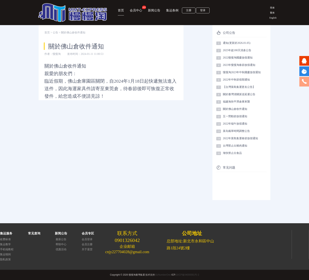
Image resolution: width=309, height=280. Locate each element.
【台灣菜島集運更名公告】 (239, 87)
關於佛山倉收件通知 (235, 109)
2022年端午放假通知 (235, 123)
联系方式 (127, 233)
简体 (272, 7)
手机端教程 (7, 249)
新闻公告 (154, 10)
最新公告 (61, 239)
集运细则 (5, 254)
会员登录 (87, 239)
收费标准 (5, 239)
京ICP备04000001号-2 (187, 274)
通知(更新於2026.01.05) (236, 43)
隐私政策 (5, 259)
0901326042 (127, 240)
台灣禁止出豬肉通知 (235, 145)
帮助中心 (61, 244)
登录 (202, 10)
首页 (121, 10)
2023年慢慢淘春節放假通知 (239, 65)
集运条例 (172, 10)
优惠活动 (61, 249)
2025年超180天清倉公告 (237, 50)
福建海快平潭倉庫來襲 (236, 101)
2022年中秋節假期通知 (236, 79)
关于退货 (87, 249)
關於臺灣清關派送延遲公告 (239, 94)
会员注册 (87, 244)
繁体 (272, 12)
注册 (188, 10)
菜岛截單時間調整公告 (236, 131)
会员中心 (136, 9)
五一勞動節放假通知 (235, 116)
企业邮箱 (127, 246)
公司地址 (192, 233)
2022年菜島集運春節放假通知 (240, 138)
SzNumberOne (163, 274)
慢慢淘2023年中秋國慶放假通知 (242, 72)
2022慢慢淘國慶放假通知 (238, 57)
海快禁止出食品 (232, 153)
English (272, 17)
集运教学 (5, 244)
